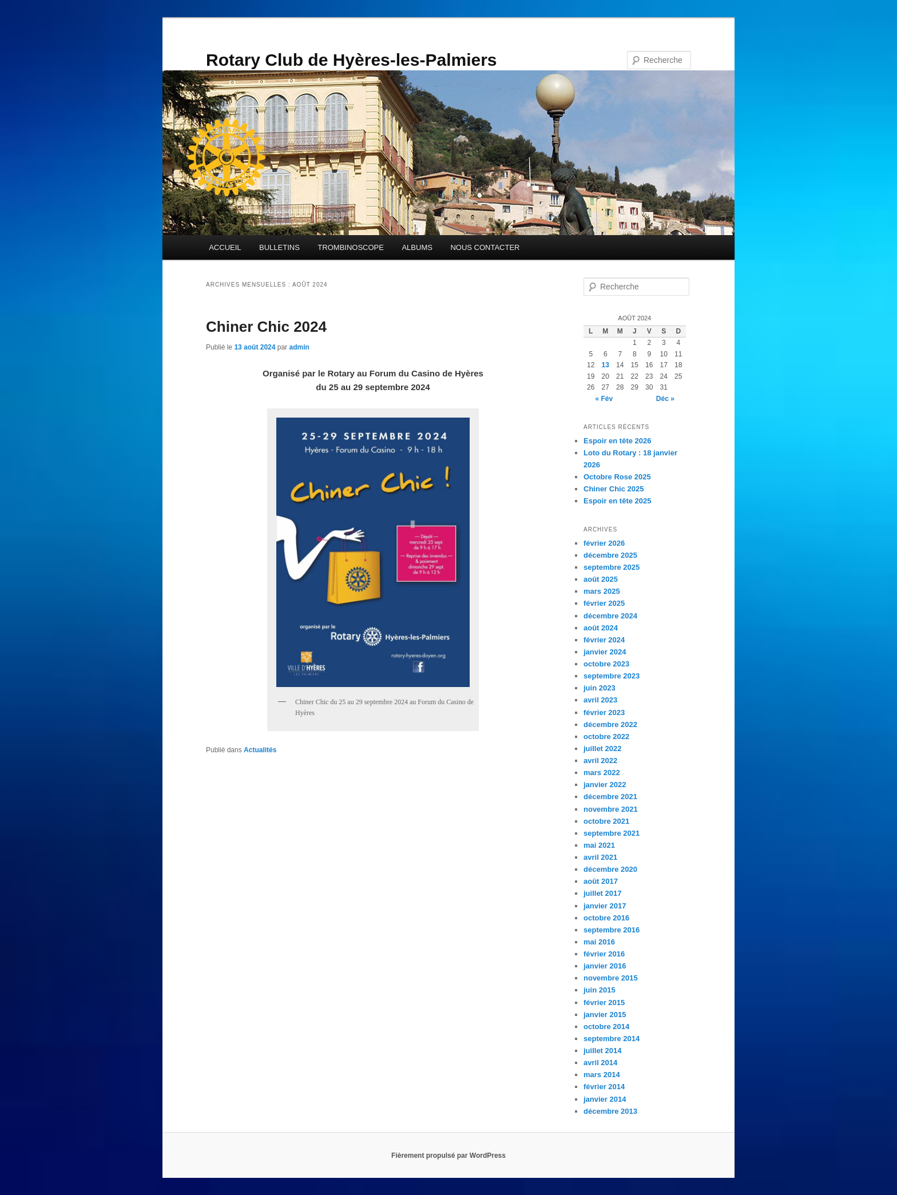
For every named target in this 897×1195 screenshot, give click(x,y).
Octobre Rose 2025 (617, 477)
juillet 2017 (602, 893)
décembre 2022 (610, 724)
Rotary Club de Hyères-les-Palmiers (351, 59)
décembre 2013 (610, 1111)
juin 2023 (600, 688)
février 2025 (604, 603)
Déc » (665, 399)
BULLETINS (279, 247)
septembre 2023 (612, 676)
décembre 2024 (610, 616)
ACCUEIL (225, 247)
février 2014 (604, 1086)
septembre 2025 (612, 567)
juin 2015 (600, 990)
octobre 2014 (606, 1026)
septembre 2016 (612, 930)
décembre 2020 (610, 869)
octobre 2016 (606, 918)
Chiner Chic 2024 (266, 326)
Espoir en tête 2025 (618, 501)
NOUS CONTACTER (484, 247)
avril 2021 (600, 857)
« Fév (604, 399)
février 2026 (604, 543)
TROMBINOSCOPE (350, 247)
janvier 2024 (605, 652)
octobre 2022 (606, 736)
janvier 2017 (605, 906)
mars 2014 (602, 1074)
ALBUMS (417, 247)
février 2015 (604, 1002)
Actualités (260, 750)
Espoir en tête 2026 (618, 440)
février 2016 (604, 954)
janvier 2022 (605, 784)
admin (299, 347)
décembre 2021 (610, 796)
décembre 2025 (610, 555)
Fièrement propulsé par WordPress (448, 1156)
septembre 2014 (612, 1038)
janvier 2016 (605, 966)
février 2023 (604, 712)
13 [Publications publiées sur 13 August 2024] (605, 365)
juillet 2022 (602, 748)
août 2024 (601, 628)
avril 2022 (600, 760)
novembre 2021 (611, 809)
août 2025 (601, 579)
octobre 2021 (606, 821)
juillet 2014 (602, 1050)
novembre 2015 (611, 978)
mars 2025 (602, 591)
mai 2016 (599, 942)
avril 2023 (600, 700)
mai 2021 (599, 845)
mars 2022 (602, 772)
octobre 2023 (606, 664)
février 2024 (604, 640)
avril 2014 (600, 1062)
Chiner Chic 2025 (614, 489)
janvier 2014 (605, 1099)
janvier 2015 (605, 1014)
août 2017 (601, 881)
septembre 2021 (612, 833)
